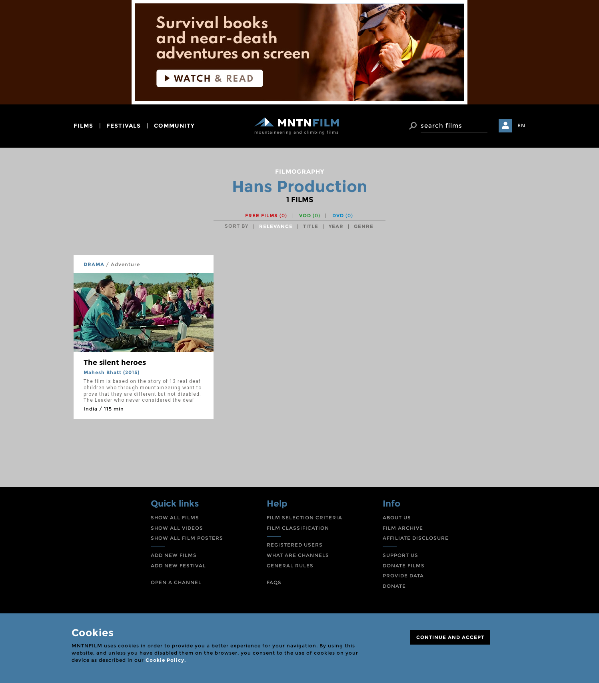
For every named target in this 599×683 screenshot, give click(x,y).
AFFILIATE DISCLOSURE (416, 538)
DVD (342, 215)
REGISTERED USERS (295, 545)
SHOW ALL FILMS (175, 518)
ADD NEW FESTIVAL (178, 566)
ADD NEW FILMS (174, 555)
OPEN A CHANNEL (176, 582)
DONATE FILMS (404, 566)
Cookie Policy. (166, 660)
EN (521, 125)
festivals (123, 125)
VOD (309, 215)
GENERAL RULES (290, 566)
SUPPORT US (400, 555)
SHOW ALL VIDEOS (177, 528)
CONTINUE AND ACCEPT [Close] (450, 637)
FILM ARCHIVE (403, 528)
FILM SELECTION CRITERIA (304, 518)
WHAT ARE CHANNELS (298, 555)
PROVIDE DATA (403, 576)
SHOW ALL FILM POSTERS (187, 538)
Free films (266, 215)
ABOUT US (397, 518)
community (174, 125)
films (83, 125)
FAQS (274, 582)
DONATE (394, 586)
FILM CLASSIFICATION (298, 528)
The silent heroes (115, 362)
